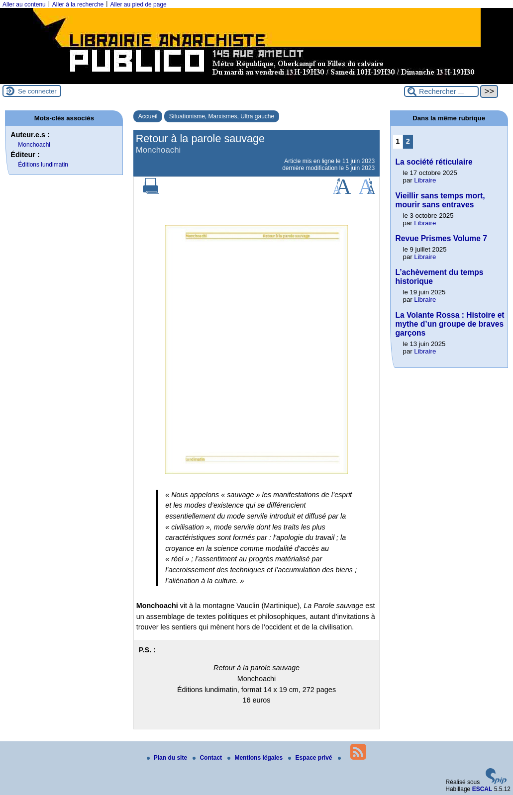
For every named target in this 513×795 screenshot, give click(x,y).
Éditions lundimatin (43, 164)
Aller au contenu (24, 4)
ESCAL (482, 789)
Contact (208, 757)
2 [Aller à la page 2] (408, 141)
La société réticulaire (434, 162)
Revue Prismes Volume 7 (441, 238)
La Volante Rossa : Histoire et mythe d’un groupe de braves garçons (450, 324)
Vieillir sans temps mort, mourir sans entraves (440, 200)
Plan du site (168, 757)
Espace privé (310, 757)
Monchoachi (34, 144)
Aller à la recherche (77, 4)
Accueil (148, 116)
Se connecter (37, 91)
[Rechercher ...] (441, 91)
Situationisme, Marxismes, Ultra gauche (221, 116)
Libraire (425, 180)
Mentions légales (255, 757)
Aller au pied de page (138, 4)
